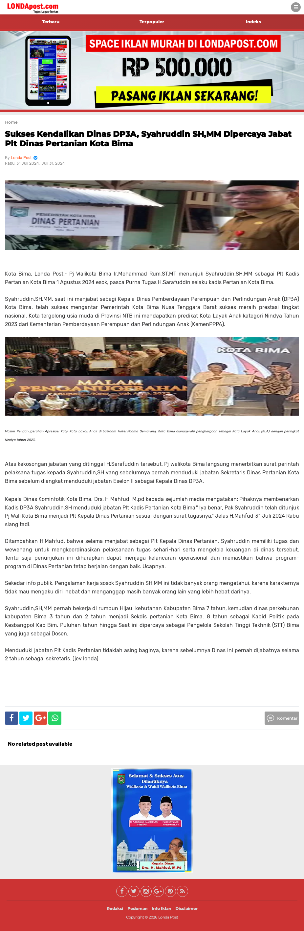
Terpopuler (152, 21)
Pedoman (137, 908)
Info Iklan (161, 908)
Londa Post (168, 917)
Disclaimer (186, 908)
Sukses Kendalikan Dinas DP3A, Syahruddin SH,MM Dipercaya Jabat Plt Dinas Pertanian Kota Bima (148, 138)
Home (11, 122)
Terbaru (50, 21)
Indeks (253, 21)
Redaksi (115, 908)
